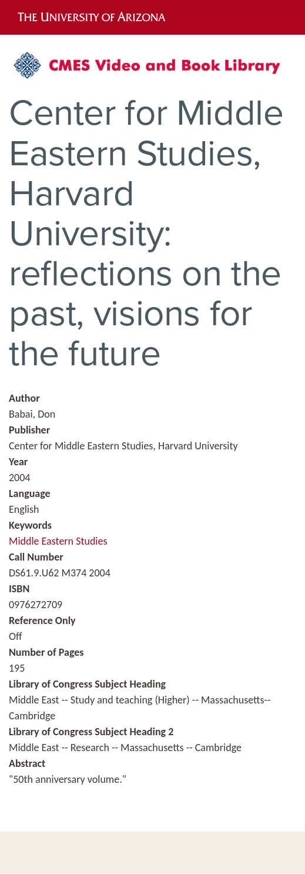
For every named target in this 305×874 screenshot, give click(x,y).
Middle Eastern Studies (58, 541)
